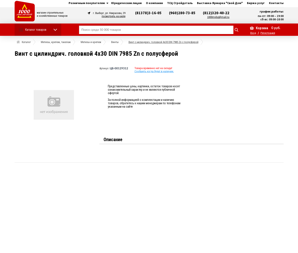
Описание (113, 139)
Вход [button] (253, 33)
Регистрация (268, 33)
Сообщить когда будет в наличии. (154, 71)
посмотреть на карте (113, 16)
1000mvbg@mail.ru (218, 17)
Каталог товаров (35, 29)
